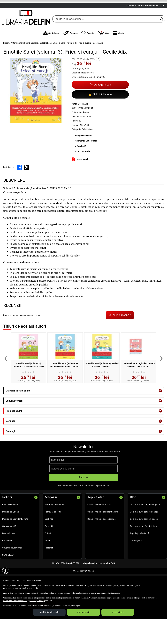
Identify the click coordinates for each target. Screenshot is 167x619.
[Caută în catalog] (161, 38)
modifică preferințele (49, 612)
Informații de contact (55, 523)
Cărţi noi (49, 538)
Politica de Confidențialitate (15, 538)
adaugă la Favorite (83, 154)
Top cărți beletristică (139, 552)
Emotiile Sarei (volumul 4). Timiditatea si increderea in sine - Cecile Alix (28, 385)
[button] (118, 52)
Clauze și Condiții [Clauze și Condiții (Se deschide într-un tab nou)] (37, 600)
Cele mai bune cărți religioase (144, 538)
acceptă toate (118, 612)
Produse (70, 52)
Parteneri (49, 566)
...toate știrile (136, 559)
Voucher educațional (12, 566)
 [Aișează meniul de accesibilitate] (5, 570)
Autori (48, 559)
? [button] (98, 78)
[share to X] (26, 186)
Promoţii (49, 545)
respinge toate (83, 612)
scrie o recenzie (82, 170)
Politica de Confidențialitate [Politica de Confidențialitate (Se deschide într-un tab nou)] (15, 600)
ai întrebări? (80, 165)
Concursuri (7, 559)
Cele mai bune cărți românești (144, 530)
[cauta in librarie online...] (105, 38)
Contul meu (51, 52)
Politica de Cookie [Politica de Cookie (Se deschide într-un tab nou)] (31, 588)
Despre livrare (8, 552)
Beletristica (87, 148)
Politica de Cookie (10, 530)
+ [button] (160, 409)
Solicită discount (100, 113)
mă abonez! (83, 496)
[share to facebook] (19, 186)
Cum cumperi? (9, 545)
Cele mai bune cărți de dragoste (145, 523)
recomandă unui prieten (86, 160)
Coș (103, 52)
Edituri (48, 552)
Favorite (87, 52)
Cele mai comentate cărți (99, 523)
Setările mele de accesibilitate (101, 538)
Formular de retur (53, 530)
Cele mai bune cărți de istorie (143, 545)
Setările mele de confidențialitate (102, 530)
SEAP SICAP (8, 574)
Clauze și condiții (10, 523)
